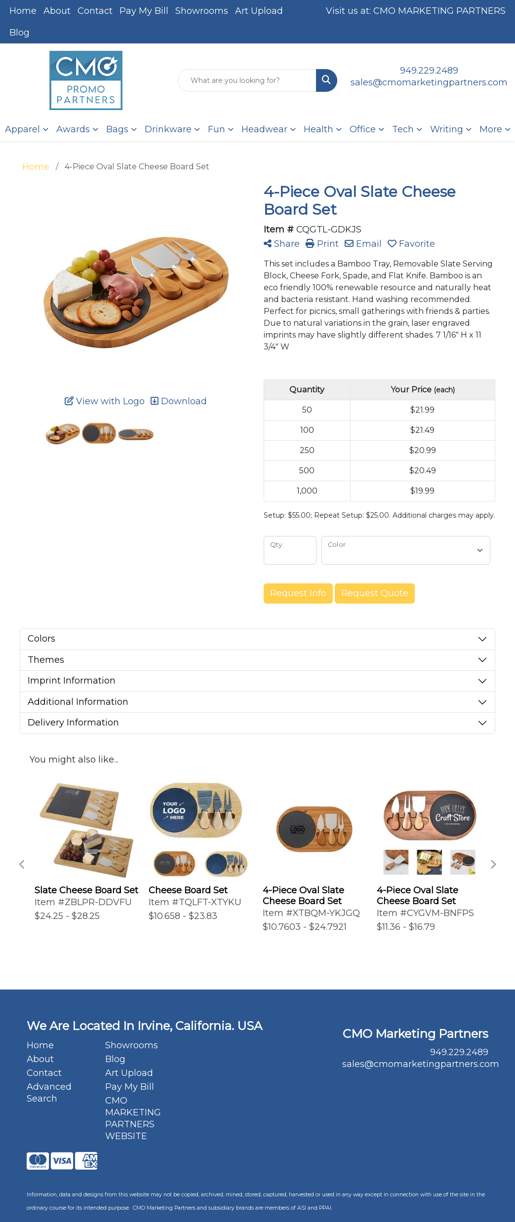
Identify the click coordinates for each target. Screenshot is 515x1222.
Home (23, 10)
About (57, 10)
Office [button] (363, 129)
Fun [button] (216, 129)
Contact (95, 10)
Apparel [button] (22, 129)
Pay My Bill (143, 10)
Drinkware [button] (168, 129)
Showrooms (201, 10)
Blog (19, 32)
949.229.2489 (429, 70)
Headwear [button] (264, 129)
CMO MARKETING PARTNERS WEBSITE (133, 1118)
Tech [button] (403, 129)
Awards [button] (73, 129)
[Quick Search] (247, 80)
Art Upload (259, 10)
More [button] (490, 129)
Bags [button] (117, 129)
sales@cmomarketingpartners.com (429, 82)
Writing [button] (446, 129)
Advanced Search (49, 1092)
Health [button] (318, 129)
